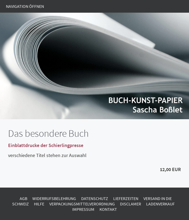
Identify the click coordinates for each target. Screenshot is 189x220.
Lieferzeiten (125, 198)
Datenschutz (94, 198)
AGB (23, 198)
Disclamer (130, 203)
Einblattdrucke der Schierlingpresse (45, 145)
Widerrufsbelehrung (54, 198)
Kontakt (108, 209)
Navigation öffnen (25, 6)
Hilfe (39, 203)
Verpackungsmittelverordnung (82, 203)
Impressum (83, 209)
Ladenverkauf (160, 203)
